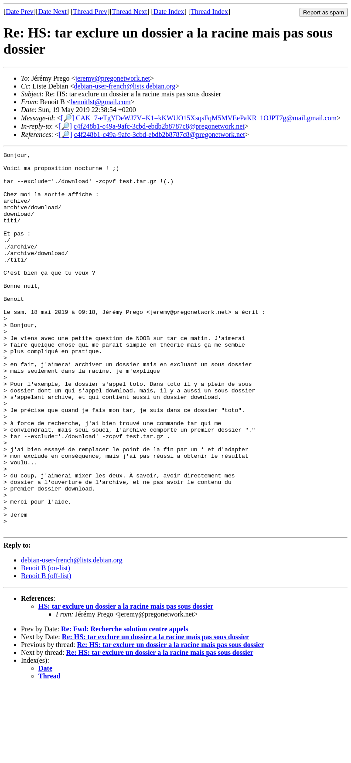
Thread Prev (90, 11)
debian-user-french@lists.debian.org (124, 86)
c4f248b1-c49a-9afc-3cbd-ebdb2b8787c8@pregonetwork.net (159, 126)
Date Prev (20, 11)
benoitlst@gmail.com (101, 102)
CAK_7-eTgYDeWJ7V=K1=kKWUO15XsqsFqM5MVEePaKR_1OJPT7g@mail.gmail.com (206, 118)
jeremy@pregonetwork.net (112, 78)
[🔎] (67, 118)
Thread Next (129, 11)
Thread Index (209, 11)
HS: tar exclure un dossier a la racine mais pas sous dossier (125, 682)
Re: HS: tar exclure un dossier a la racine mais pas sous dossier (155, 712)
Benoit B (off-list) (46, 651)
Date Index (168, 11)
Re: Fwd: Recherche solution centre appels (124, 704)
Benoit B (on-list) (45, 643)
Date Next (52, 11)
